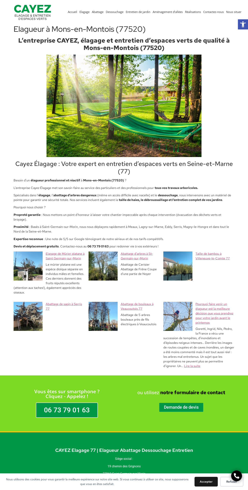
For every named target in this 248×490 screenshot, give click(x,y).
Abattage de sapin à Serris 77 (37, 290)
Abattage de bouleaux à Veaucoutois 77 (119, 290)
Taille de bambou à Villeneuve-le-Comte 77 (196, 254)
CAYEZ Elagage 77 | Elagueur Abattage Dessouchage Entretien (124, 422)
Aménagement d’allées (168, 12)
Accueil (72, 12)
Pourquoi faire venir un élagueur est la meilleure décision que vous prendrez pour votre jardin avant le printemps (198, 294)
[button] (243, 24)
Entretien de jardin (138, 12)
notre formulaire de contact (192, 364)
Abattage (97, 12)
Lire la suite (192, 338)
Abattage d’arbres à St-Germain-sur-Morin (121, 254)
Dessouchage (114, 12)
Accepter (206, 482)
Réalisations (193, 12)
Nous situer (233, 12)
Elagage (84, 12)
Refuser (231, 482)
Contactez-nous (213, 12)
